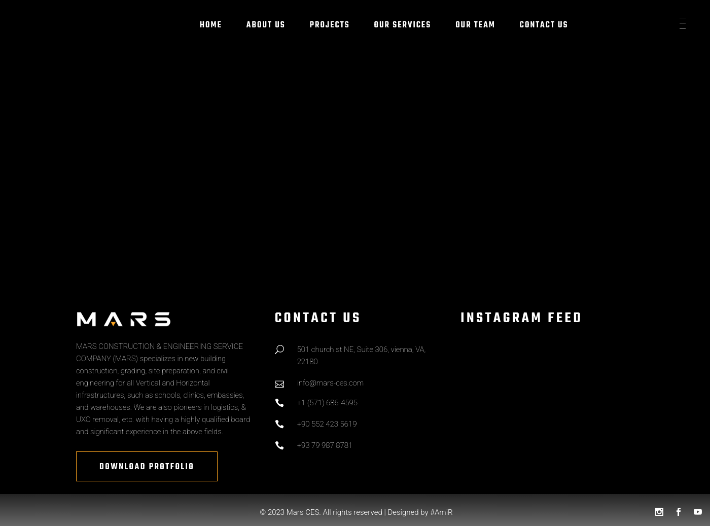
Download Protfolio (146, 467)
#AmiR (441, 512)
